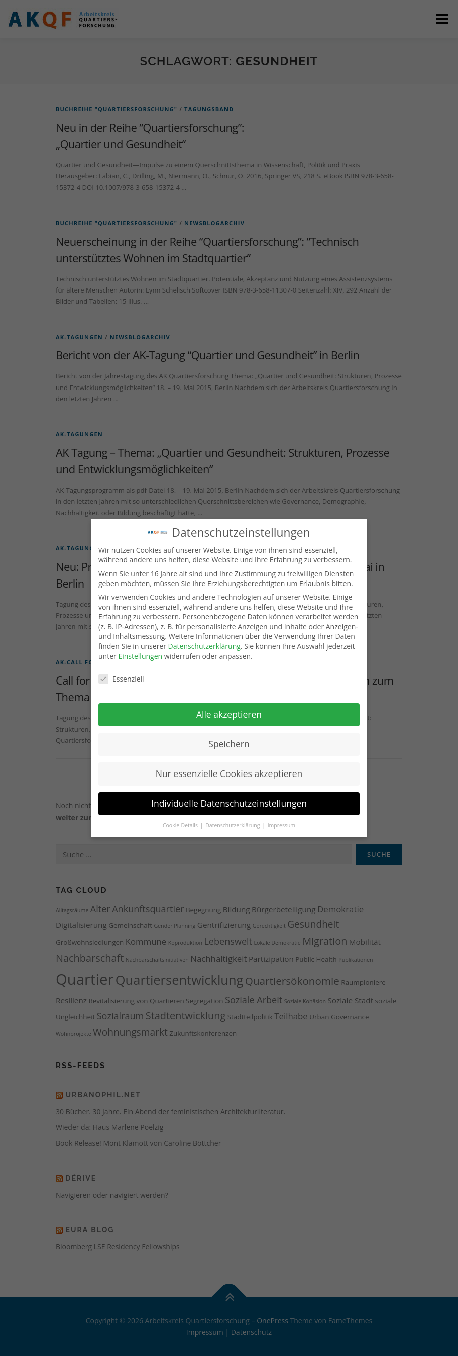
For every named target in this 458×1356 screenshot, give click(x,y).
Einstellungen (140, 645)
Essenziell (121, 668)
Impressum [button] (281, 814)
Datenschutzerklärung (204, 635)
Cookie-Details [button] (181, 814)
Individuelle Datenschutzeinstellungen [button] (229, 792)
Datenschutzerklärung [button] (233, 814)
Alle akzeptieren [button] (229, 703)
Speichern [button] (228, 733)
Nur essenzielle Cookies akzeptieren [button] (229, 762)
